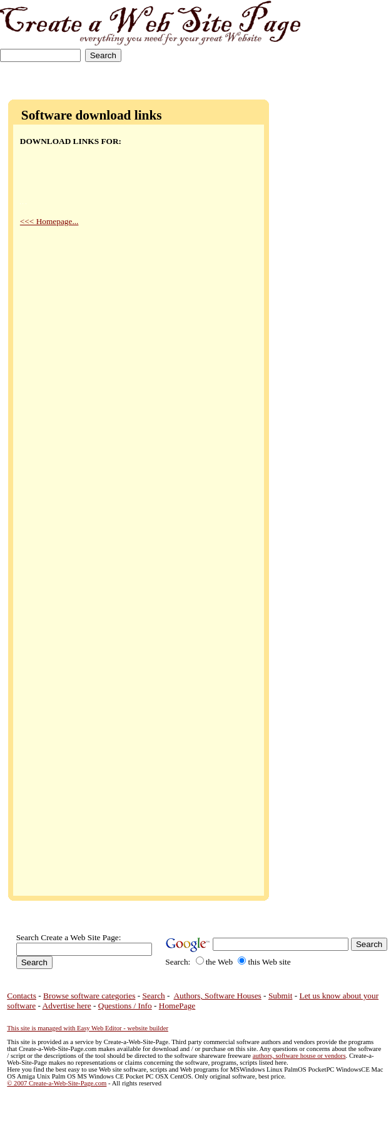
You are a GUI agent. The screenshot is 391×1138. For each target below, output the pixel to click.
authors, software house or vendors (299, 1055)
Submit (280, 995)
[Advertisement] (352, 39)
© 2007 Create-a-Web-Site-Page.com (56, 1083)
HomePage (177, 1005)
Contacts (21, 995)
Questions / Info (125, 1005)
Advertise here (67, 1005)
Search (154, 995)
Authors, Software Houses (217, 995)
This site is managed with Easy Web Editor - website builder (87, 1028)
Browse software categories (89, 995)
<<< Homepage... (49, 221)
